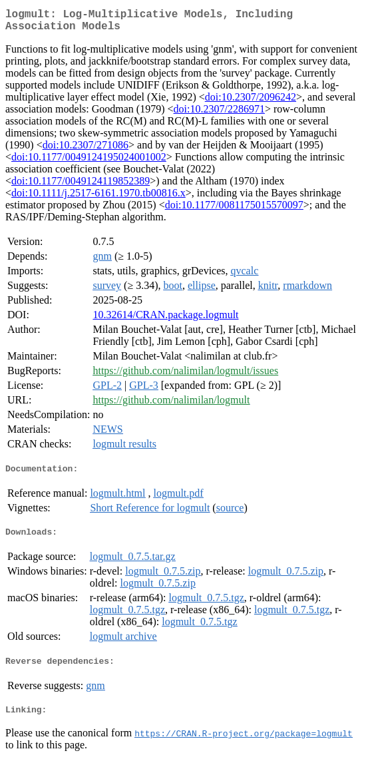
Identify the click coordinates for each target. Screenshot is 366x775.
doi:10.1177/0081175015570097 (234, 210)
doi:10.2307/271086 (85, 150)
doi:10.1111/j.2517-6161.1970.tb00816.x (98, 198)
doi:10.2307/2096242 (250, 102)
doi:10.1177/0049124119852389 (80, 186)
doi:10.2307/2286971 (219, 114)
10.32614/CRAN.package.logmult (165, 320)
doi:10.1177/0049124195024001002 (88, 162)
